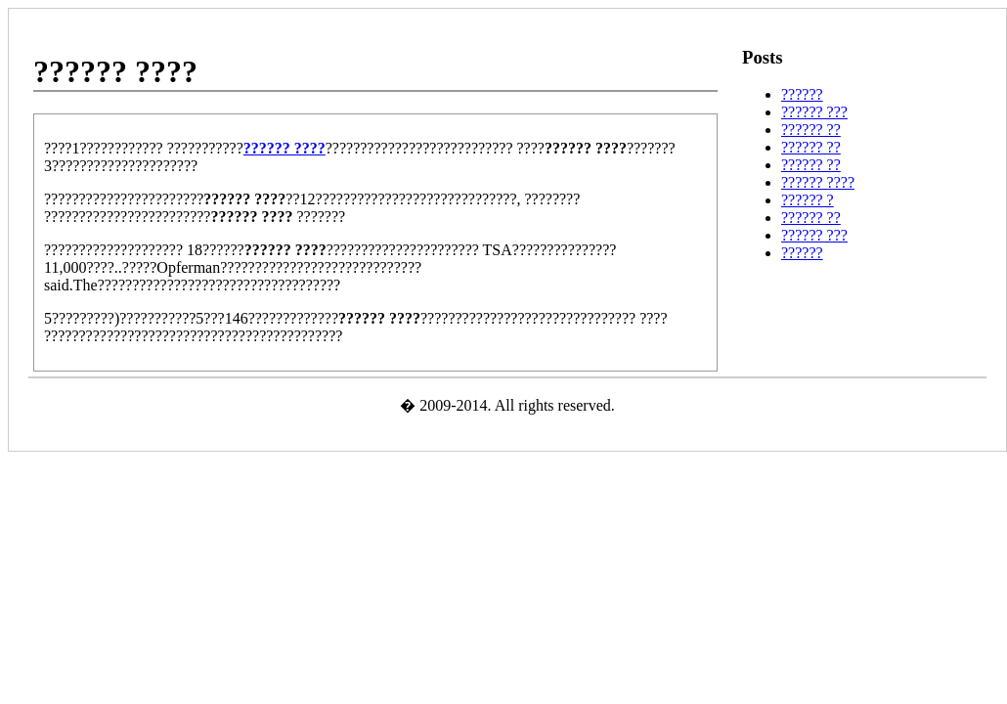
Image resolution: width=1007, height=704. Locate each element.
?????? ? (807, 200)
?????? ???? (817, 182)
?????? (802, 94)
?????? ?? (811, 129)
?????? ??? (814, 112)
